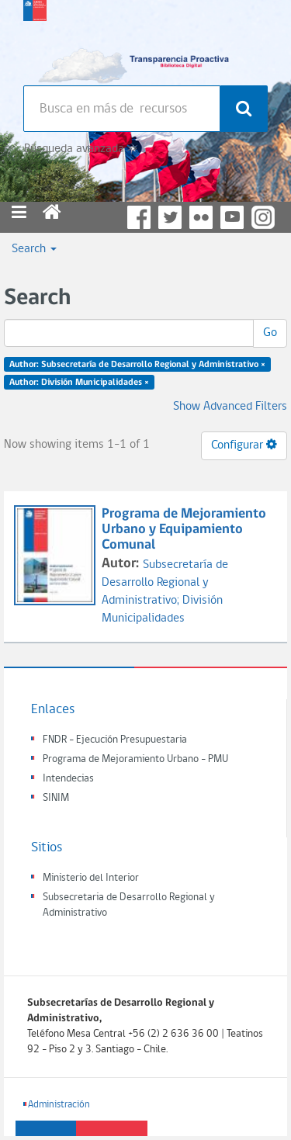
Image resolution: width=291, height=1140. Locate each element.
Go (270, 333)
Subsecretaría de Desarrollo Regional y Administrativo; (165, 583)
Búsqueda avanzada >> (80, 149)
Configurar (244, 445)
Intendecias (68, 779)
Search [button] (34, 249)
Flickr (201, 217)
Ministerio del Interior (91, 878)
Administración (59, 1105)
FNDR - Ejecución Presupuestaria (115, 740)
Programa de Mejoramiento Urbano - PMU (135, 759)
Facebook (139, 217)
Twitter (170, 217)
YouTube (232, 217)
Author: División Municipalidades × (79, 382)
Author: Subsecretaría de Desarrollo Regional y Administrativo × (137, 364)
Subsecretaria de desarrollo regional (35, 39)
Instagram (263, 217)
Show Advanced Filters (230, 406)
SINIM (56, 798)
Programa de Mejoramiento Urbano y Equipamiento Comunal (184, 530)
